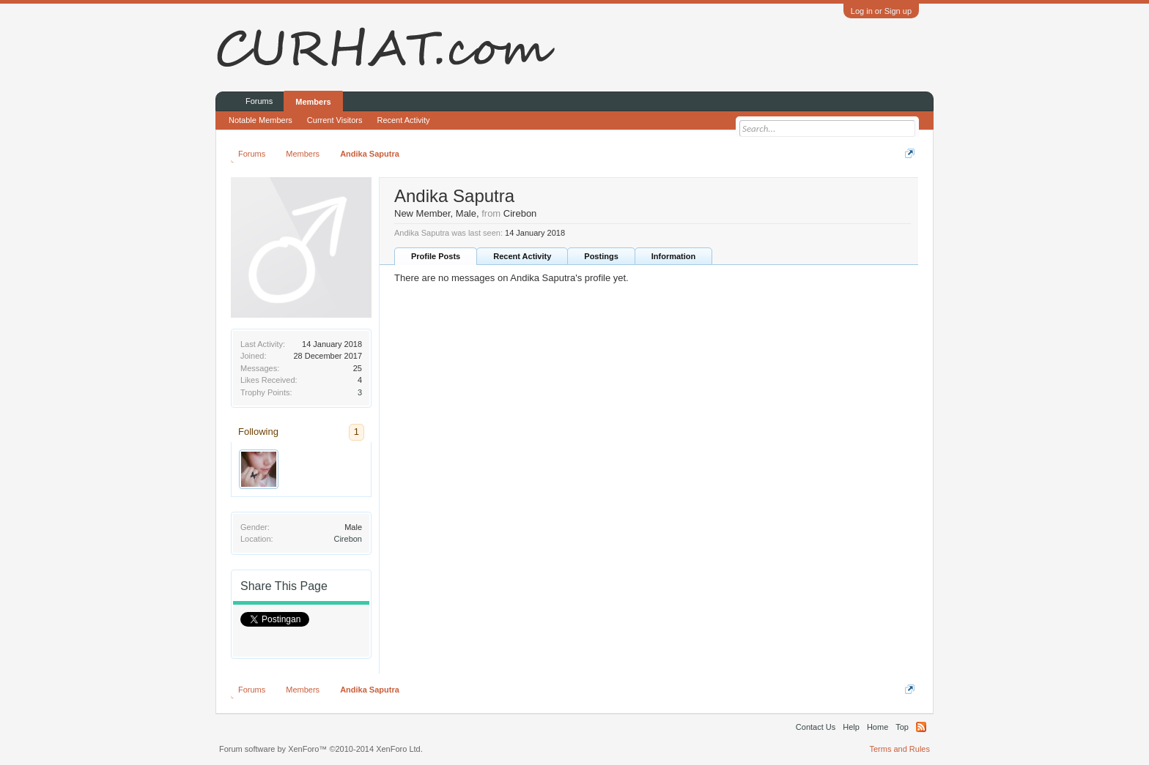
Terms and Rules (899, 749)
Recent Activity (522, 256)
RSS (921, 727)
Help (851, 727)
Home (877, 727)
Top (902, 727)
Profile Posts (435, 256)
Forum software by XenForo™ (321, 749)
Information (673, 256)
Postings (601, 256)
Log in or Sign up (881, 11)
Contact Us (815, 727)
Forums (259, 101)
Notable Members (260, 120)
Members (312, 101)
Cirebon (347, 538)
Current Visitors (335, 120)
